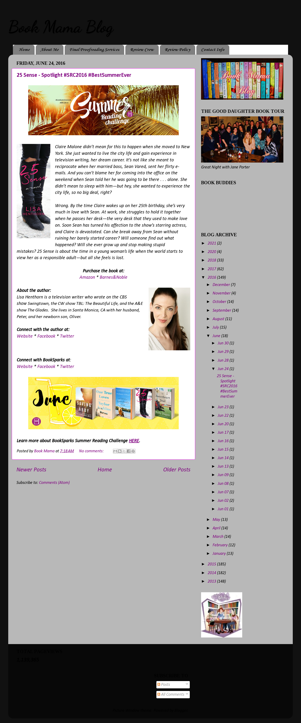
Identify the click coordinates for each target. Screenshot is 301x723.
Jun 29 (224, 352)
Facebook (46, 336)
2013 (212, 581)
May (217, 520)
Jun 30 (224, 343)
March (218, 537)
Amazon (87, 277)
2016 (212, 277)
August (219, 319)
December (222, 285)
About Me (49, 49)
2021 (212, 243)
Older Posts (176, 470)
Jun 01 (224, 509)
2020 (212, 252)
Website (25, 336)
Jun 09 (224, 475)
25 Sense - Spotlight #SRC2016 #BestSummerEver (74, 75)
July (216, 327)
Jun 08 (224, 484)
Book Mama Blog (60, 27)
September (222, 310)
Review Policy (177, 49)
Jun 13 (224, 466)
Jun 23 (224, 407)
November (222, 293)
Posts (163, 684)
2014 (212, 573)
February (221, 545)
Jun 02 (224, 500)
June (217, 336)
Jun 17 (224, 432)
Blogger (180, 710)
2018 (212, 260)
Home (24, 49)
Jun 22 (224, 415)
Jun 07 (224, 492)
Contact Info (212, 49)
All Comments (170, 694)
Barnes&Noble (113, 277)
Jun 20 (224, 424)
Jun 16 (224, 441)
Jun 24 (224, 369)
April (217, 528)
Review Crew (142, 49)
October (220, 302)
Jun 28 (224, 360)
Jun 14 (224, 458)
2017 (212, 269)
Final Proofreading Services (94, 49)
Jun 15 (224, 449)
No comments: (92, 451)
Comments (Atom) (54, 483)
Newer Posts (31, 470)
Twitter (67, 336)
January (220, 553)
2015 (212, 564)
